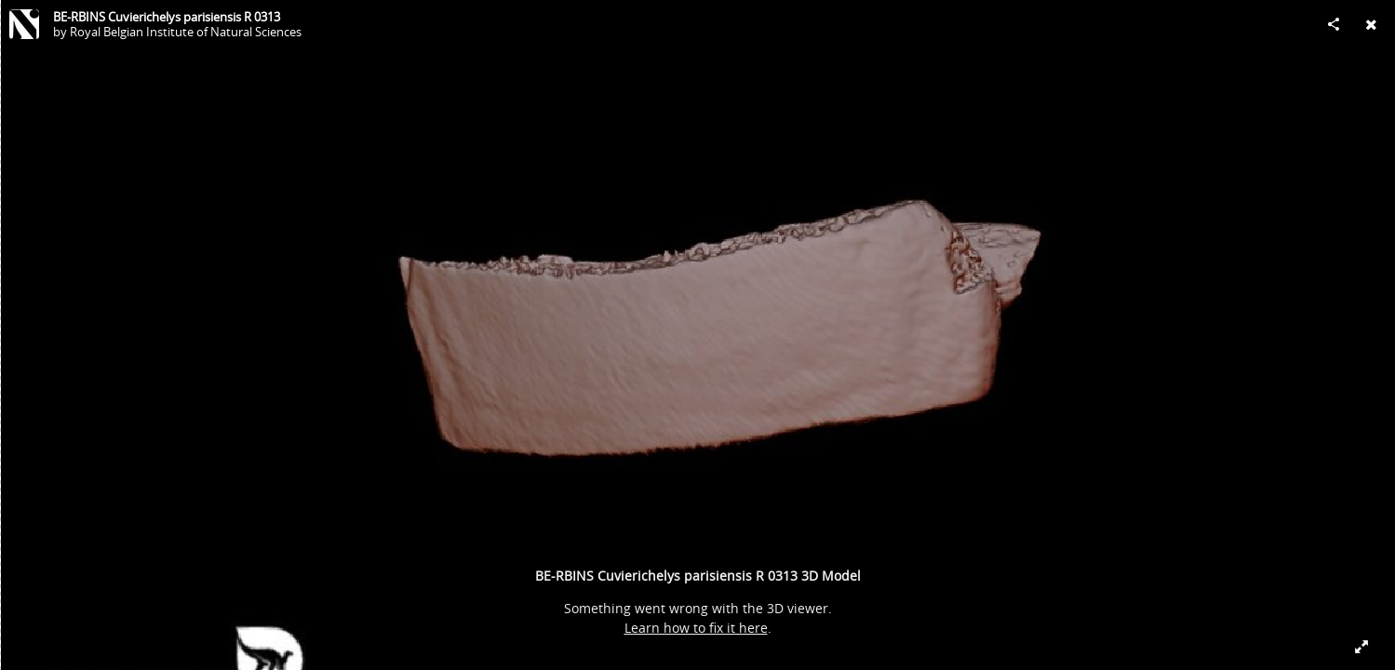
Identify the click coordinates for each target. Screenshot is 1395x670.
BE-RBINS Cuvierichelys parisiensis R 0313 (166, 16)
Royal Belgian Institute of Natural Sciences (186, 31)
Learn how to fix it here (696, 627)
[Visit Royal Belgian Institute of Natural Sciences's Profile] (24, 24)
